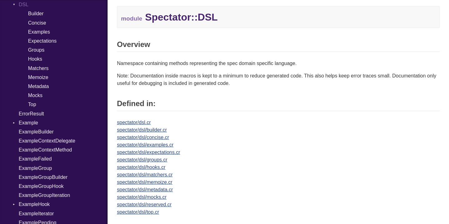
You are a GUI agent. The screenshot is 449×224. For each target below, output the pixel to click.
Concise (37, 23)
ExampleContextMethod (45, 149)
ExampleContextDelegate (47, 140)
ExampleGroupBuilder (43, 177)
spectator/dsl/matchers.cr (145, 174)
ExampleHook (34, 204)
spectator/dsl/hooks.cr (141, 167)
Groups (36, 50)
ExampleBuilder (36, 131)
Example (28, 122)
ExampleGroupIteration (44, 195)
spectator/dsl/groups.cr (142, 159)
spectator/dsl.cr (134, 122)
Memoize (38, 77)
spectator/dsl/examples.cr (145, 144)
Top (32, 104)
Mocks (35, 95)
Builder (36, 13)
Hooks (35, 59)
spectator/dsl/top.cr (138, 212)
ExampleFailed (35, 158)
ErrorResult (31, 113)
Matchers (38, 68)
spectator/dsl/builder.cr (142, 130)
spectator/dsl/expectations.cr (148, 152)
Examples (39, 32)
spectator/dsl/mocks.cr (142, 197)
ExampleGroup (35, 168)
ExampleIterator (36, 213)
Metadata (38, 86)
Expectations (42, 41)
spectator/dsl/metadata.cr (145, 189)
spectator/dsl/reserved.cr (144, 204)
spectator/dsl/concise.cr (143, 137)
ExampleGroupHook (41, 186)
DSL (23, 4)
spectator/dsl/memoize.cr (144, 182)
